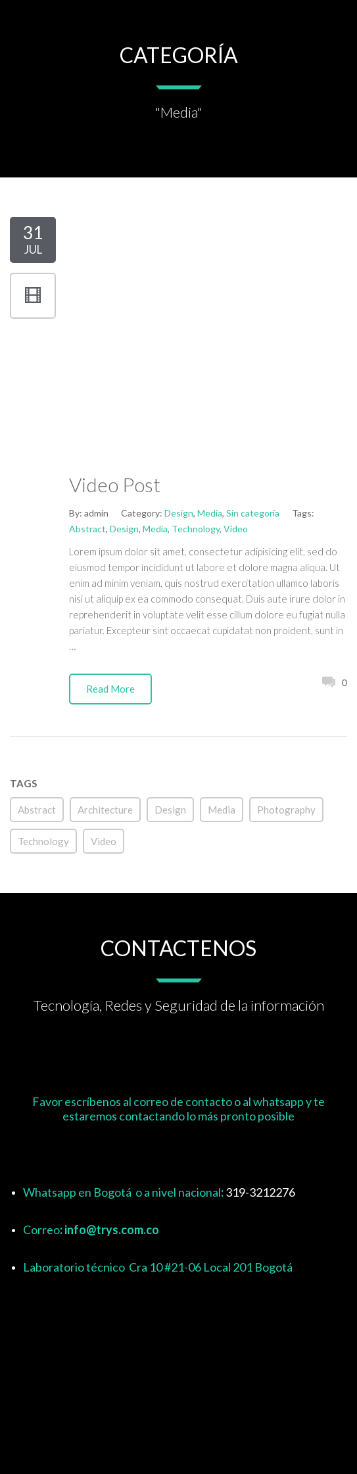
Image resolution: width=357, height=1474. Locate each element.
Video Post (114, 484)
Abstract (87, 528)
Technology (196, 528)
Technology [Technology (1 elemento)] (43, 841)
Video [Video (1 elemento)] (103, 841)
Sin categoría (252, 512)
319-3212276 (260, 1192)
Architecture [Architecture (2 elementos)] (105, 810)
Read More (110, 689)
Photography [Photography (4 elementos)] (286, 810)
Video (236, 528)
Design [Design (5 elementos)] (170, 810)
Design (178, 512)
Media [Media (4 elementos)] (221, 810)
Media (209, 512)
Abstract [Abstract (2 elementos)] (37, 810)
